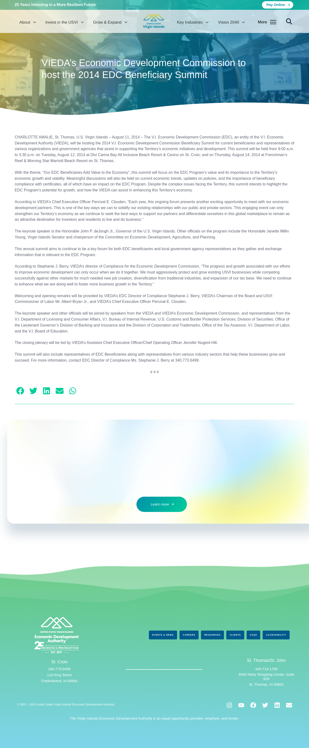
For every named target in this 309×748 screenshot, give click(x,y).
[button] (289, 22)
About (28, 22)
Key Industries (192, 22)
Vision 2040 (231, 22)
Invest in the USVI (64, 22)
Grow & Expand (110, 22)
